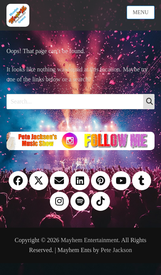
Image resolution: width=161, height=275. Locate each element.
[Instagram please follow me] (80, 140)
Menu (140, 12)
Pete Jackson (116, 250)
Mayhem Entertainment (90, 240)
